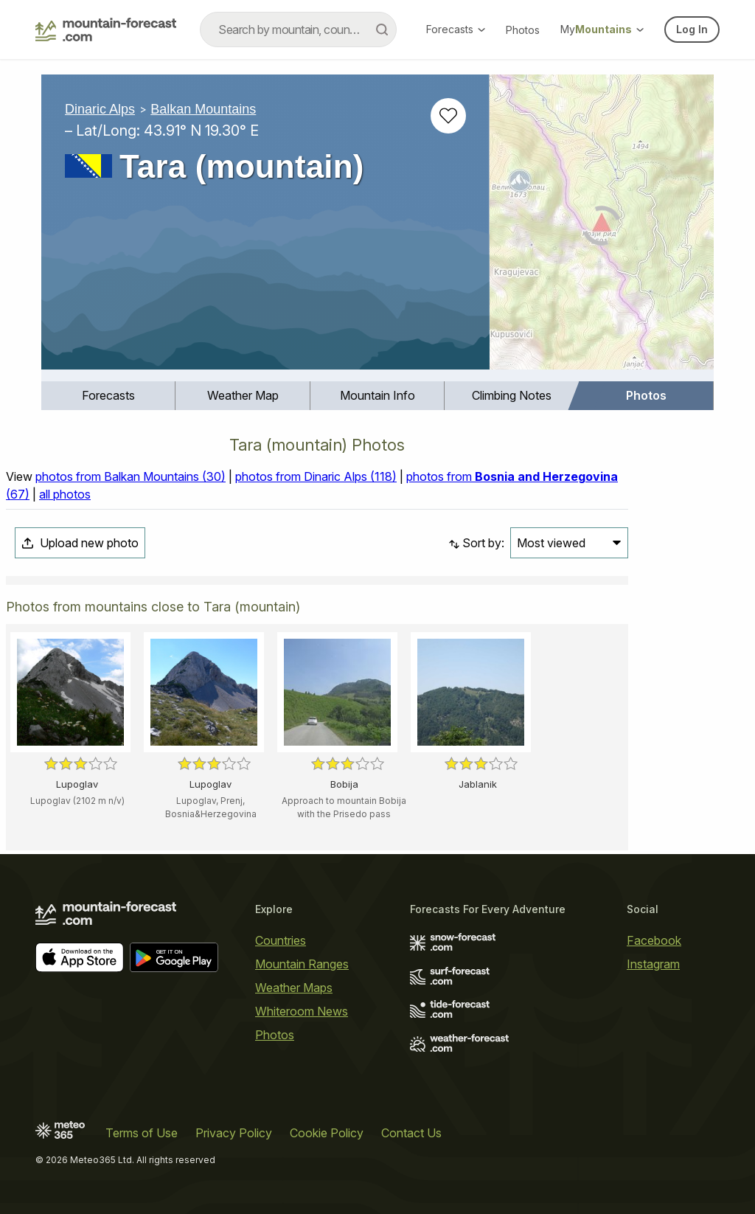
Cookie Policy (326, 1132)
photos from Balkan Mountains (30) (130, 476)
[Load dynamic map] (602, 228)
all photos (65, 494)
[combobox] (298, 29)
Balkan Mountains (203, 109)
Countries (280, 940)
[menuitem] (108, 395)
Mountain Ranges (302, 964)
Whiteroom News (301, 1011)
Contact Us (411, 1132)
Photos (523, 30)
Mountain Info (377, 395)
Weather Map (243, 395)
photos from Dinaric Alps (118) (316, 476)
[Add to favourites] (448, 115)
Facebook (654, 940)
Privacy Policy (233, 1132)
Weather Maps (294, 987)
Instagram (653, 964)
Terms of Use (141, 1132)
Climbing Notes (512, 395)
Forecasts (455, 29)
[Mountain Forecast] (105, 29)
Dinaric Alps (100, 109)
